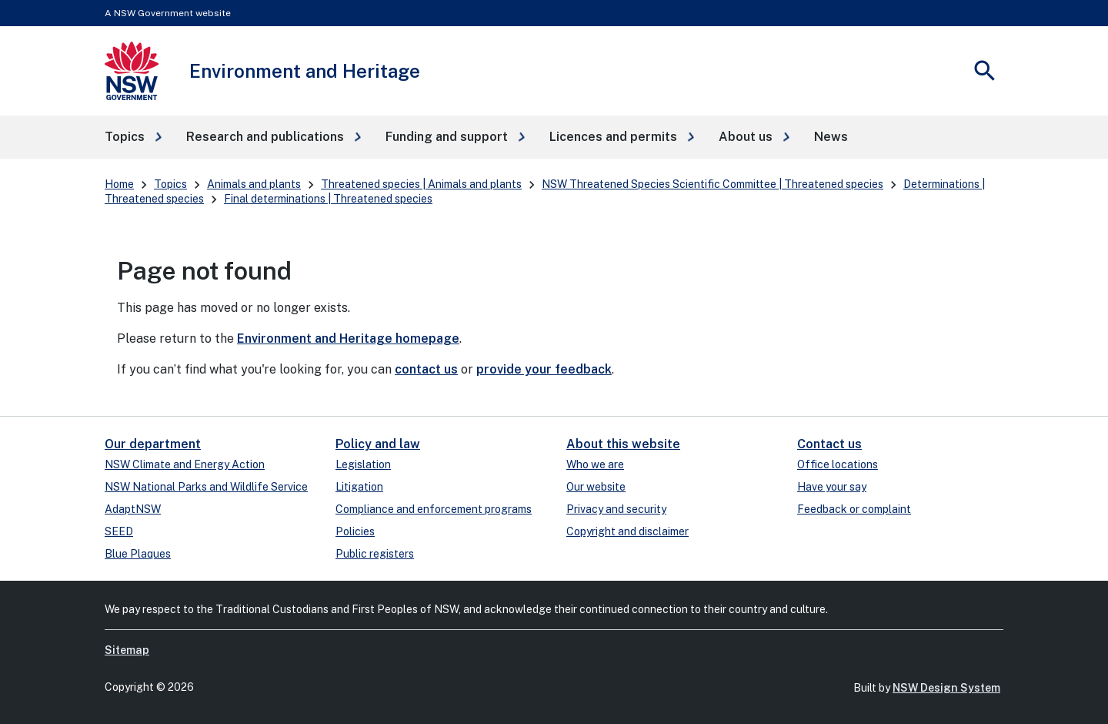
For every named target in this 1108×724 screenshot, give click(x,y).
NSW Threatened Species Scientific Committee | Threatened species (712, 184)
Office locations (837, 464)
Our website (596, 487)
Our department (153, 444)
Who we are (595, 464)
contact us (426, 369)
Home (119, 184)
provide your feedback (544, 369)
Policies (355, 531)
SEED (119, 531)
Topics (170, 184)
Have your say (831, 487)
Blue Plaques (138, 554)
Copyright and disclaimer (627, 531)
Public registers (374, 554)
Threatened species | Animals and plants (421, 184)
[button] (133, 137)
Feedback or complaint (854, 509)
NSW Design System (946, 688)
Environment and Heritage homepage (348, 338)
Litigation (359, 487)
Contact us (829, 444)
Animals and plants (254, 184)
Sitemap (127, 650)
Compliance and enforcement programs (433, 509)
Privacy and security (616, 509)
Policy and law (377, 444)
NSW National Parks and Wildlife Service (206, 487)
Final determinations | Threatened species (328, 199)
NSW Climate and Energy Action (185, 464)
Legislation (363, 464)
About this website (623, 444)
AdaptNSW (133, 509)
